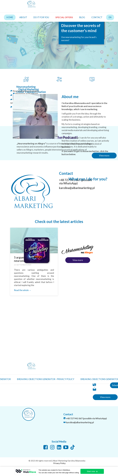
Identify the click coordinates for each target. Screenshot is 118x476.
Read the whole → (22, 290)
